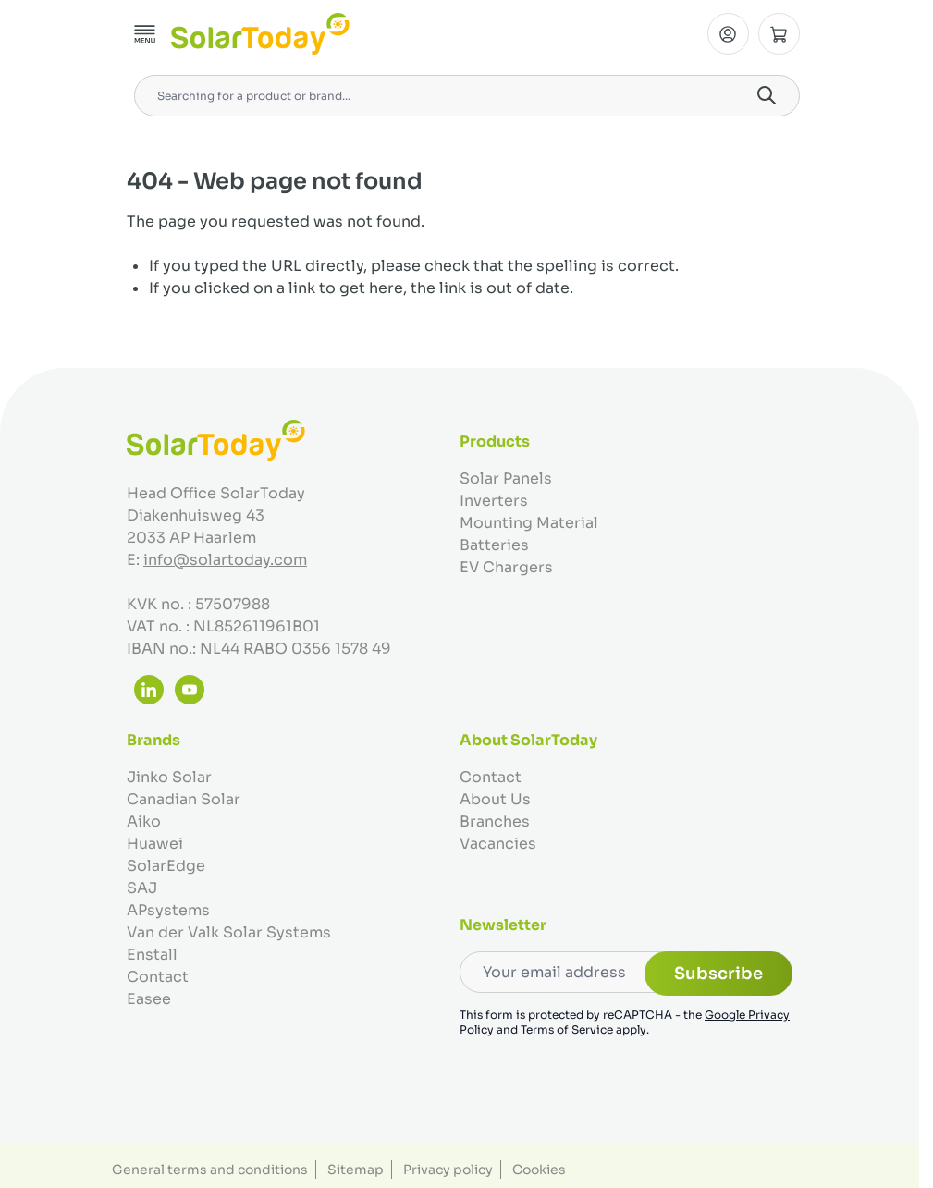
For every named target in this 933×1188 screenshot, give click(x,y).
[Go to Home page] (260, 34)
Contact (158, 976)
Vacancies (498, 843)
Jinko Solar (169, 777)
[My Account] (728, 34)
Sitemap (355, 1169)
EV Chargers (506, 567)
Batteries (494, 545)
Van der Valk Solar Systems (229, 932)
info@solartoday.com (225, 560)
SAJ (142, 888)
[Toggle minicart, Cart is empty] (779, 34)
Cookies (539, 1169)
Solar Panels (506, 478)
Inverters (494, 500)
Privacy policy (448, 1169)
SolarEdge (166, 866)
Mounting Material (529, 523)
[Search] (766, 95)
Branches (495, 821)
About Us (495, 799)
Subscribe (718, 973)
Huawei (155, 843)
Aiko (144, 821)
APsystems (168, 910)
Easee (149, 999)
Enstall (152, 954)
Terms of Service (567, 1029)
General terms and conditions (210, 1169)
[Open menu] (145, 34)
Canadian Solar (183, 799)
